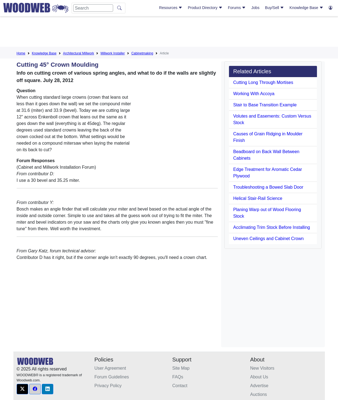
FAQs (177, 377)
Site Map (181, 368)
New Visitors (262, 368)
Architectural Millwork (78, 53)
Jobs (255, 7)
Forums (237, 7)
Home (21, 53)
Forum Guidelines (112, 377)
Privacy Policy (108, 385)
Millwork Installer (113, 53)
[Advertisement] (169, 32)
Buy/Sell (274, 7)
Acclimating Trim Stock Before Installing (271, 227)
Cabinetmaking (142, 53)
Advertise (259, 385)
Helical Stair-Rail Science (258, 198)
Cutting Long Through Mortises (263, 82)
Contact (179, 385)
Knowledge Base (306, 7)
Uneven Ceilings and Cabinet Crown (268, 238)
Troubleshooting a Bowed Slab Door (268, 187)
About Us (259, 377)
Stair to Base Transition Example (265, 105)
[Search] (93, 8)
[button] (22, 389)
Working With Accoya (254, 93)
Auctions (258, 394)
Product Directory (205, 7)
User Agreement (110, 368)
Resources (170, 7)
